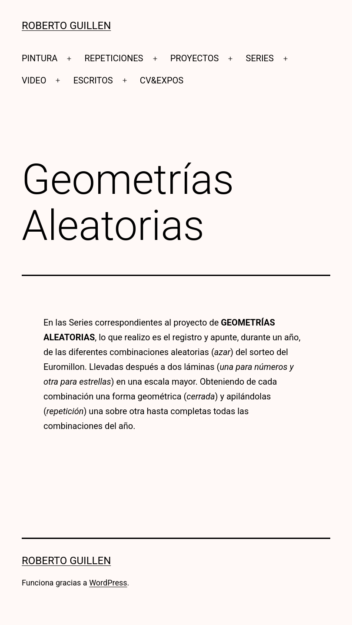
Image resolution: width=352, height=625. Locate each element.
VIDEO (34, 80)
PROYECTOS (194, 58)
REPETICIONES (114, 58)
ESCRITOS (93, 80)
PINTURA (39, 58)
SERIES (260, 58)
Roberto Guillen (66, 26)
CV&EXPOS (161, 80)
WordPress (108, 582)
